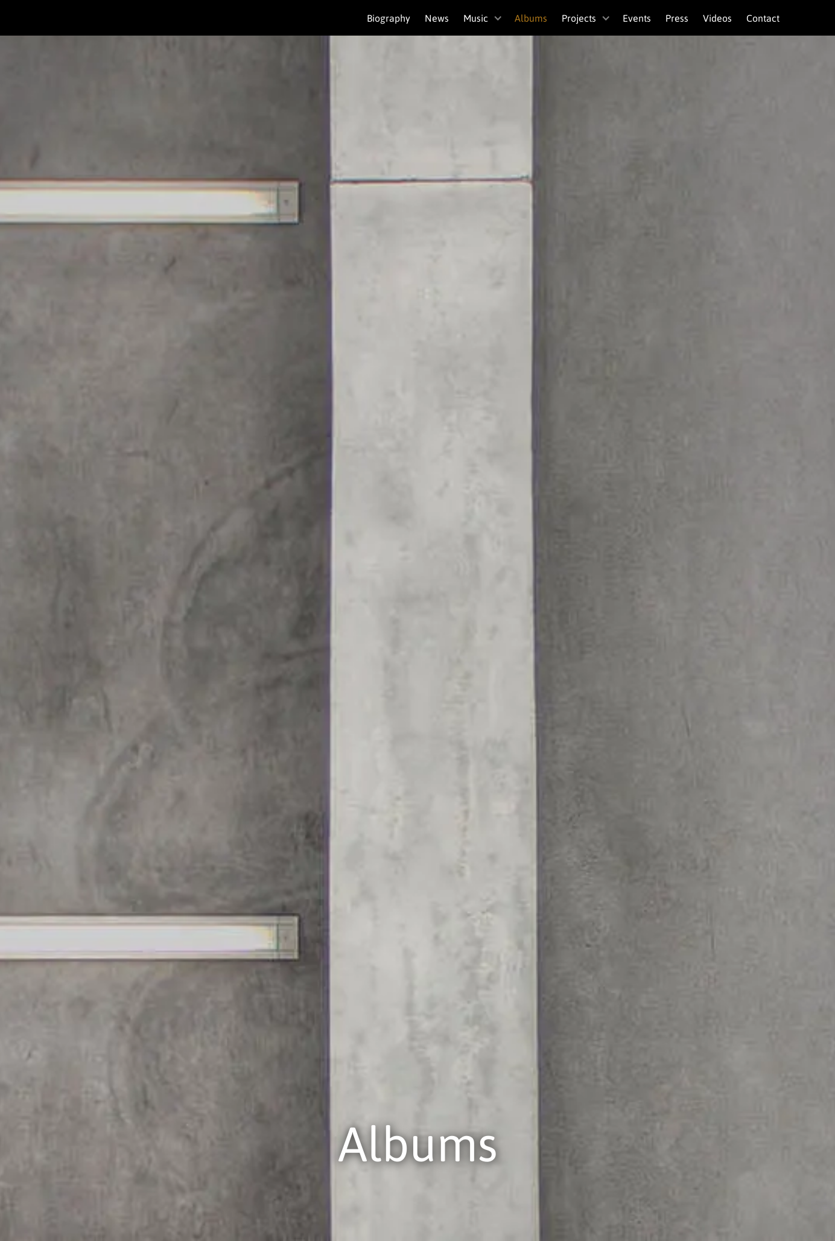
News (437, 17)
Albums (531, 17)
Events (637, 17)
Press (676, 17)
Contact (762, 17)
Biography (388, 17)
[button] (481, 18)
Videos (717, 17)
